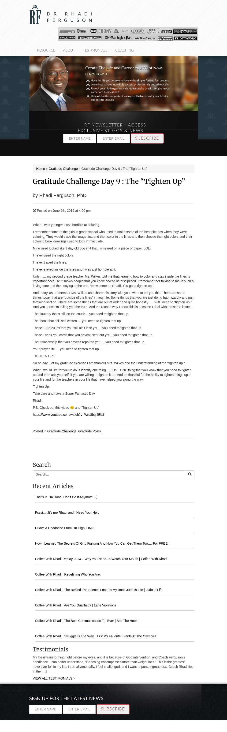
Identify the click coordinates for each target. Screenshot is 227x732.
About (69, 50)
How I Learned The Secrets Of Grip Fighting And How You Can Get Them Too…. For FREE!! (102, 543)
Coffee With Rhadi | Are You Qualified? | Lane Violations (75, 605)
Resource (46, 50)
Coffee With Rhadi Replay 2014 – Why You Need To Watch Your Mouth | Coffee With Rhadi (101, 559)
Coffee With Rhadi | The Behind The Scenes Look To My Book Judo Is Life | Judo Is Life (99, 590)
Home (40, 169)
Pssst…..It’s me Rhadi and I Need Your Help (67, 512)
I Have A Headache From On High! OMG (64, 528)
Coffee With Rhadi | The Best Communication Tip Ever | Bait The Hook (86, 621)
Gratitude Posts (89, 431)
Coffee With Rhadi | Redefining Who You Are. (68, 574)
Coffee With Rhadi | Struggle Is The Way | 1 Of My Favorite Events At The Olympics (95, 636)
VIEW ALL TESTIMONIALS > (54, 678)
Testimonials (95, 50)
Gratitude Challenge (63, 169)
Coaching (124, 50)
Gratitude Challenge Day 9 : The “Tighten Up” (109, 181)
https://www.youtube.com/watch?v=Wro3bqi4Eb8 (68, 414)
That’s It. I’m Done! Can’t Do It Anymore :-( (66, 497)
